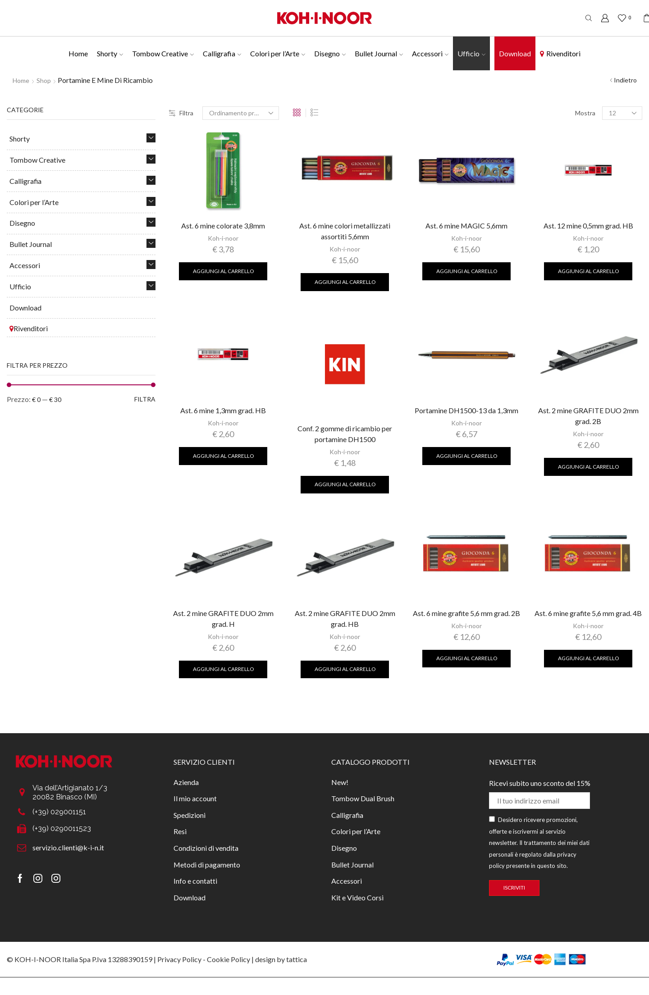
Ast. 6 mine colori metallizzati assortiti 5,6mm (344, 231)
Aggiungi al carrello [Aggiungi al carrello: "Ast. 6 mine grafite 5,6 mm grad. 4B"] (588, 658)
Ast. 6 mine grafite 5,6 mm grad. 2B (466, 613)
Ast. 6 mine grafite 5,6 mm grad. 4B (588, 613)
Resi (180, 831)
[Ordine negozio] (240, 113)
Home (78, 53)
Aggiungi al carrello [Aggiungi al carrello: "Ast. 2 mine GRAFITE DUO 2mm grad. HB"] (345, 669)
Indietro (625, 80)
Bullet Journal (379, 53)
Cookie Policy (228, 959)
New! (339, 782)
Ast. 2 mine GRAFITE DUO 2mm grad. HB (345, 618)
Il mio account (195, 798)
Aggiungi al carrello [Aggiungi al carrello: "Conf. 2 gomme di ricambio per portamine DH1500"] (345, 484)
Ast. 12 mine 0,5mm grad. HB (588, 225)
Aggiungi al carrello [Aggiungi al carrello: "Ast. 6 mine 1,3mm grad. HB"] (223, 455)
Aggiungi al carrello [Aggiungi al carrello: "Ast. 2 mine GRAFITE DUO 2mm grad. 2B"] (588, 466)
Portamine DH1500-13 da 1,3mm (466, 410)
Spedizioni (190, 815)
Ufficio (471, 53)
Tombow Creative (163, 53)
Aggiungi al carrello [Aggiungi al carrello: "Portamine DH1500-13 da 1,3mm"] (466, 455)
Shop (44, 80)
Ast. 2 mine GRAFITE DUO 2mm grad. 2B (588, 415)
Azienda (186, 782)
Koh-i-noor (223, 238)
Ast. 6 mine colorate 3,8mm (223, 225)
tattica (296, 959)
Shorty (110, 53)
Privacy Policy (179, 959)
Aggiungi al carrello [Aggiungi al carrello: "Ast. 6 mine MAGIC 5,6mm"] (466, 271)
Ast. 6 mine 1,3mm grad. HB (223, 410)
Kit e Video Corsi (357, 897)
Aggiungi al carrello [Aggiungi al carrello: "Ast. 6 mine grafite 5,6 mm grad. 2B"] (466, 658)
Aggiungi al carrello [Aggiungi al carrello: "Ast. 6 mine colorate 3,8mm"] (223, 271)
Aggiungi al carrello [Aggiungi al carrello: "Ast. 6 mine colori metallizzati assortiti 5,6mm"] (345, 281)
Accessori (430, 53)
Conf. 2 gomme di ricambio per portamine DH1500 (344, 433)
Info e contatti (195, 880)
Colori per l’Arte (277, 53)
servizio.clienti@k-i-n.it (68, 847)
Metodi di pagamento (207, 864)
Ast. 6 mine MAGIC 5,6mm (466, 225)
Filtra (181, 113)
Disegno (330, 53)
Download (515, 53)
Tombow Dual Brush (362, 798)
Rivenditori (560, 53)
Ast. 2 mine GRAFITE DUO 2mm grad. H (223, 618)
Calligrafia (222, 53)
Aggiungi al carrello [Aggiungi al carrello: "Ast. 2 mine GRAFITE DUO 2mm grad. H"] (223, 669)
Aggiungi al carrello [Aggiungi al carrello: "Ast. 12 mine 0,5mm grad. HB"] (588, 271)
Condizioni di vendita (206, 848)
